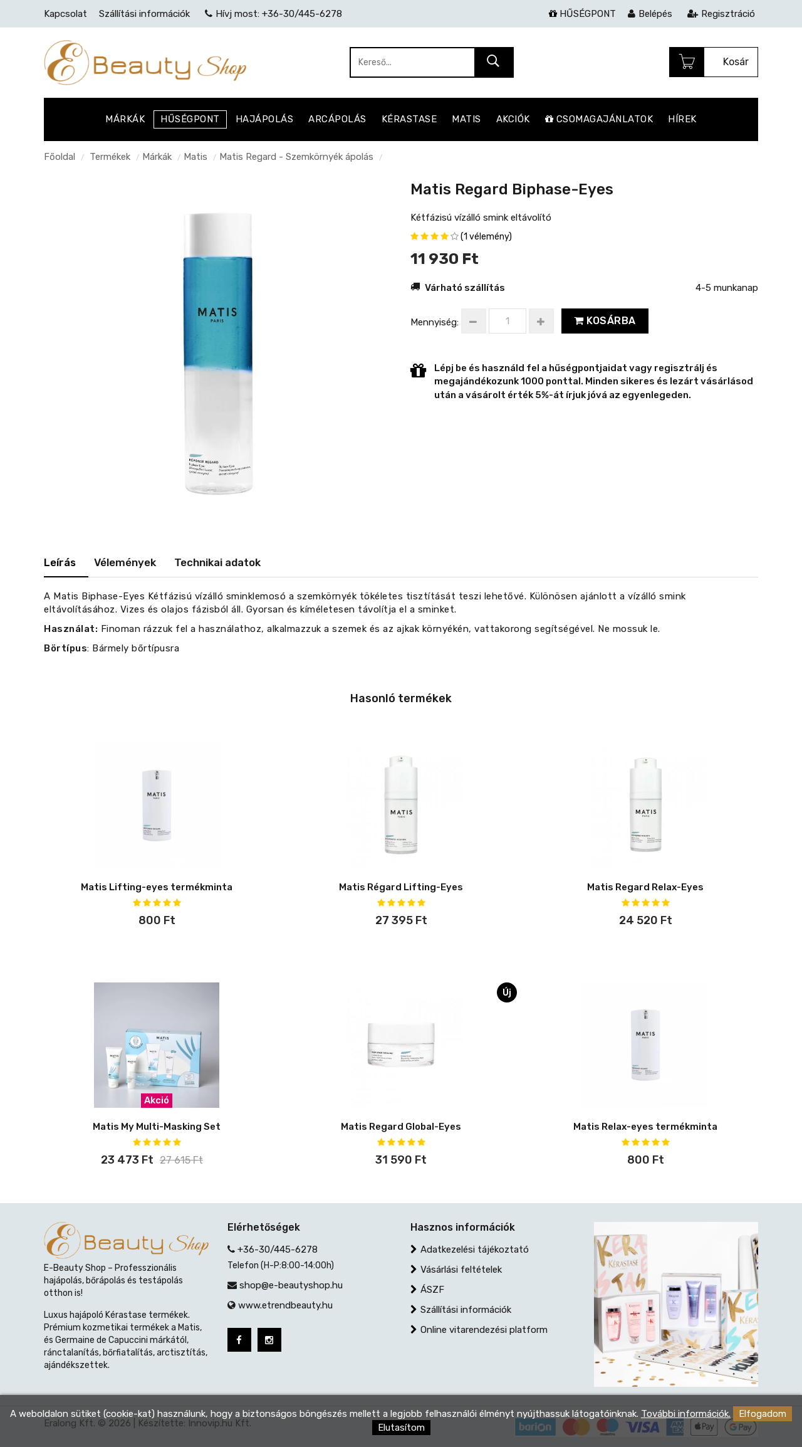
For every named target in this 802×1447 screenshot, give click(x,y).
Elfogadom (762, 1413)
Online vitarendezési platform (484, 1329)
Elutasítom (401, 1427)
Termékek (110, 156)
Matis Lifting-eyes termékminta (156, 887)
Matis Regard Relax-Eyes (645, 887)
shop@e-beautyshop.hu (291, 1285)
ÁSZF (432, 1289)
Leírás (60, 562)
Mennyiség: (434, 322)
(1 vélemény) (486, 236)
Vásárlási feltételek (461, 1269)
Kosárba (605, 321)
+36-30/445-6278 (277, 1249)
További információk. (686, 1413)
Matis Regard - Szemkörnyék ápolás (296, 156)
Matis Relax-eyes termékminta (645, 1126)
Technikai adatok (217, 562)
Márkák (157, 156)
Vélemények (125, 562)
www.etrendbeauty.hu (285, 1305)
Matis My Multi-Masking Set (157, 1126)
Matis (195, 156)
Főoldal (59, 156)
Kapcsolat (65, 13)
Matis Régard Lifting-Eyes (401, 887)
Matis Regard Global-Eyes (401, 1126)
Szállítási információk (465, 1309)
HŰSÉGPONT (582, 13)
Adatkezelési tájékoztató (474, 1249)
